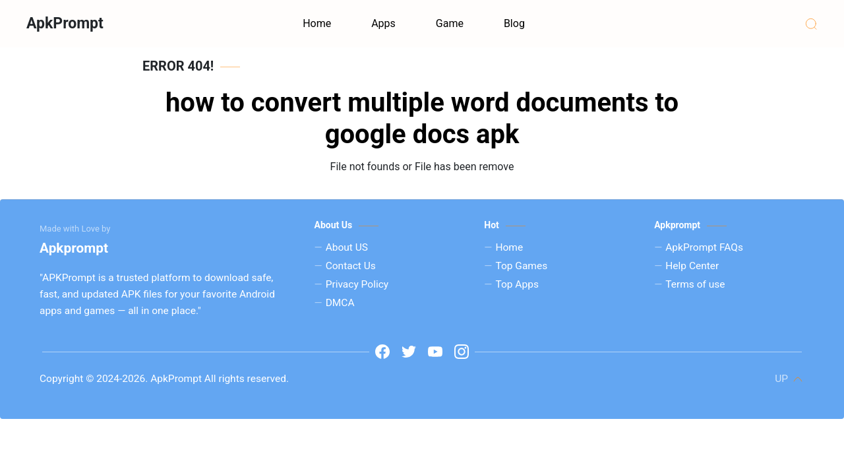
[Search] (811, 24)
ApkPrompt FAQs (704, 247)
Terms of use (695, 284)
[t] (409, 351)
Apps (383, 23)
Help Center (692, 266)
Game (450, 23)
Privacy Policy (357, 284)
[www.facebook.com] (382, 351)
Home (317, 23)
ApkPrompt (65, 23)
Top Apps (516, 284)
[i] (461, 351)
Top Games (521, 266)
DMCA (340, 303)
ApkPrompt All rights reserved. (218, 379)
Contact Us (351, 266)
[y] (435, 351)
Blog (514, 23)
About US (347, 247)
